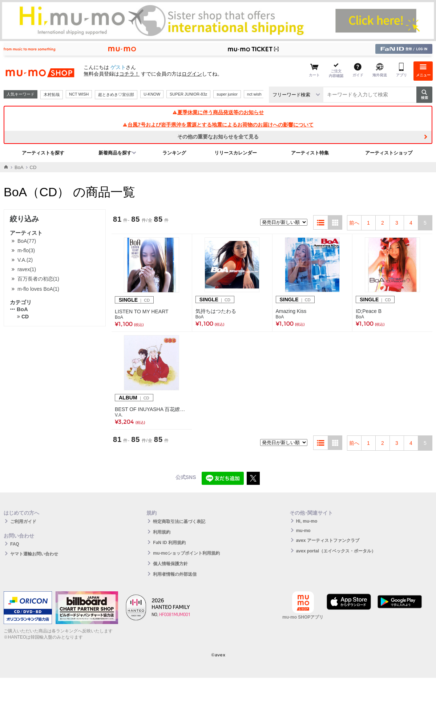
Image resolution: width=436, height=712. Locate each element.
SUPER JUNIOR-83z (188, 94)
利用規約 (161, 532)
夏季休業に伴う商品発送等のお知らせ (218, 112)
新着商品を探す (115, 153)
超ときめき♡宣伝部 (116, 94)
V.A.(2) (25, 260)
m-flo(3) (26, 250)
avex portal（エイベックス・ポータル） (336, 551)
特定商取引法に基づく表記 (179, 521)
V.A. (119, 415)
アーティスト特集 (310, 153)
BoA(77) (26, 241)
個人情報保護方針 (170, 563)
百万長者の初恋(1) (38, 279)
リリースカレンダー (235, 153)
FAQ (14, 544)
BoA (19, 167)
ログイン (192, 74)
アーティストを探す (43, 153)
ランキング (174, 153)
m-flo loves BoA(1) (38, 289)
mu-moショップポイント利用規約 (186, 553)
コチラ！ (129, 74)
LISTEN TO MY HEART (142, 311)
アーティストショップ (388, 153)
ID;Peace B (369, 311)
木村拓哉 (52, 94)
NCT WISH (79, 94)
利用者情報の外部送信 (175, 574)
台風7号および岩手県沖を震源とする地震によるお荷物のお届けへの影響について (218, 125)
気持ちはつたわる (215, 311)
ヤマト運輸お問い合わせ (34, 553)
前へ (354, 223)
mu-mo (303, 530)
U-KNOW (152, 94)
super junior (227, 94)
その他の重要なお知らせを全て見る (218, 137)
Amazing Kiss (291, 311)
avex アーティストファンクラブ (327, 540)
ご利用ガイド (23, 521)
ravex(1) (26, 269)
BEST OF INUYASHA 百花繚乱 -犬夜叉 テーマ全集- (152, 409)
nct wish (254, 94)
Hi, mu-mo (307, 521)
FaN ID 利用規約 (169, 542)
